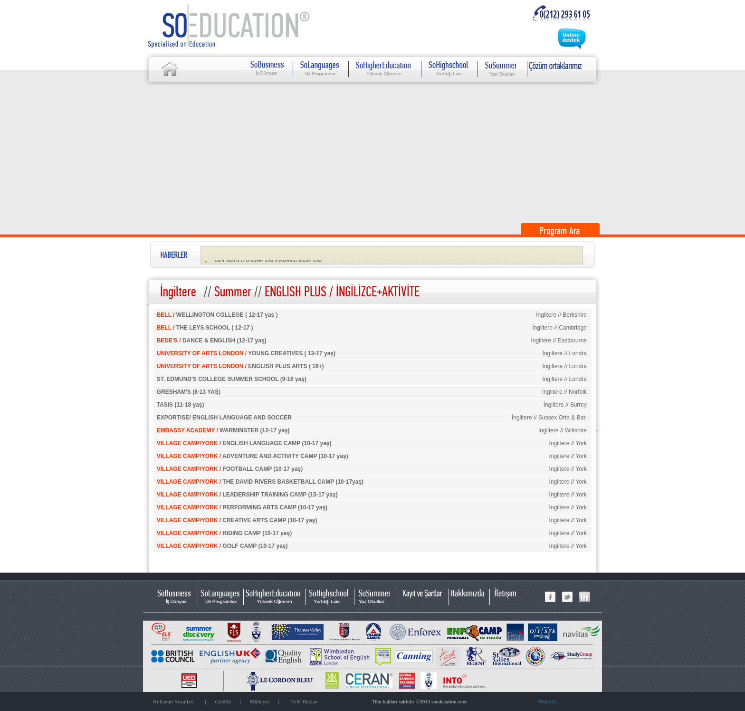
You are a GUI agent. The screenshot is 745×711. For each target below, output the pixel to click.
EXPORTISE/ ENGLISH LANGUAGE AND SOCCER (224, 417)
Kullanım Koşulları (173, 701)
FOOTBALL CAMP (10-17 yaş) (230, 469)
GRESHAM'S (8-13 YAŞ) (188, 392)
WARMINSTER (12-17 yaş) (223, 430)
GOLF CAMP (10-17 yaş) (222, 546)
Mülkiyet (259, 701)
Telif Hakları (304, 701)
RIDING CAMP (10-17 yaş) (224, 533)
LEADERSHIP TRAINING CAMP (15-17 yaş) (247, 494)
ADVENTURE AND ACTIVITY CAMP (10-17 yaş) (252, 456)
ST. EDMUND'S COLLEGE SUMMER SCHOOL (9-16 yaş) (231, 379)
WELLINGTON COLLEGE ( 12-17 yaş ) (217, 315)
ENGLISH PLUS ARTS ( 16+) (240, 366)
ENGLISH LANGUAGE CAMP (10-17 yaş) (244, 443)
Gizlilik (223, 701)
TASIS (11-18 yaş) (180, 404)
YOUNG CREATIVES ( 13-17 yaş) (246, 353)
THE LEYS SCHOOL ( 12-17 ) (205, 327)
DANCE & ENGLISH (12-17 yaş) (212, 340)
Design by (547, 701)
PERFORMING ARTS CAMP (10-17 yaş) (242, 507)
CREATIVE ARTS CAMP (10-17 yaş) (237, 520)
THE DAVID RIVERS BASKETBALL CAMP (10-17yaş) (260, 481)
